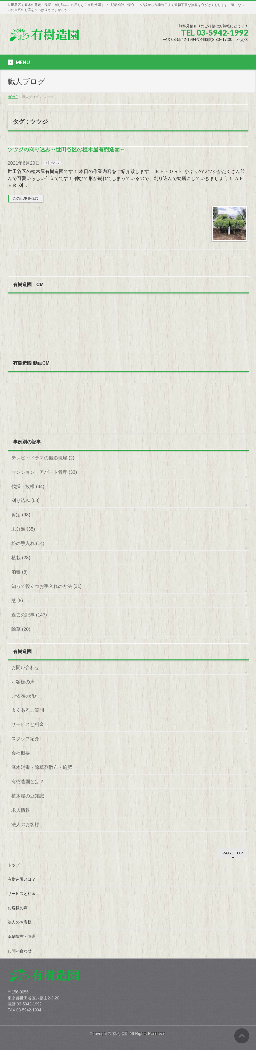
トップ (14, 865)
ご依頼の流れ (25, 696)
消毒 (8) (19, 572)
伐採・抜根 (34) (27, 486)
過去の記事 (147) (29, 614)
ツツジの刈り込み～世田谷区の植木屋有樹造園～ (66, 149)
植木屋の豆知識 (27, 795)
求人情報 (20, 810)
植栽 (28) (20, 557)
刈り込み (52, 163)
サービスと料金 (27, 724)
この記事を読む (25, 198)
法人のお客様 (25, 824)
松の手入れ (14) (27, 543)
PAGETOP (232, 853)
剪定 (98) (20, 514)
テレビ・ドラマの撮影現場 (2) (42, 457)
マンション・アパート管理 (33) (44, 472)
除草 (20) (20, 629)
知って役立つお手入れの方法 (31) (46, 586)
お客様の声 (23, 681)
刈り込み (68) (25, 500)
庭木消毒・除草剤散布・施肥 (41, 767)
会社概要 (20, 753)
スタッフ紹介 (25, 738)
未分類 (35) (23, 529)
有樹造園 (120, 1033)
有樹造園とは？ (27, 781)
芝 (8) (17, 600)
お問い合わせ (25, 667)
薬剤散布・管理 (22, 936)
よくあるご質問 (27, 710)
